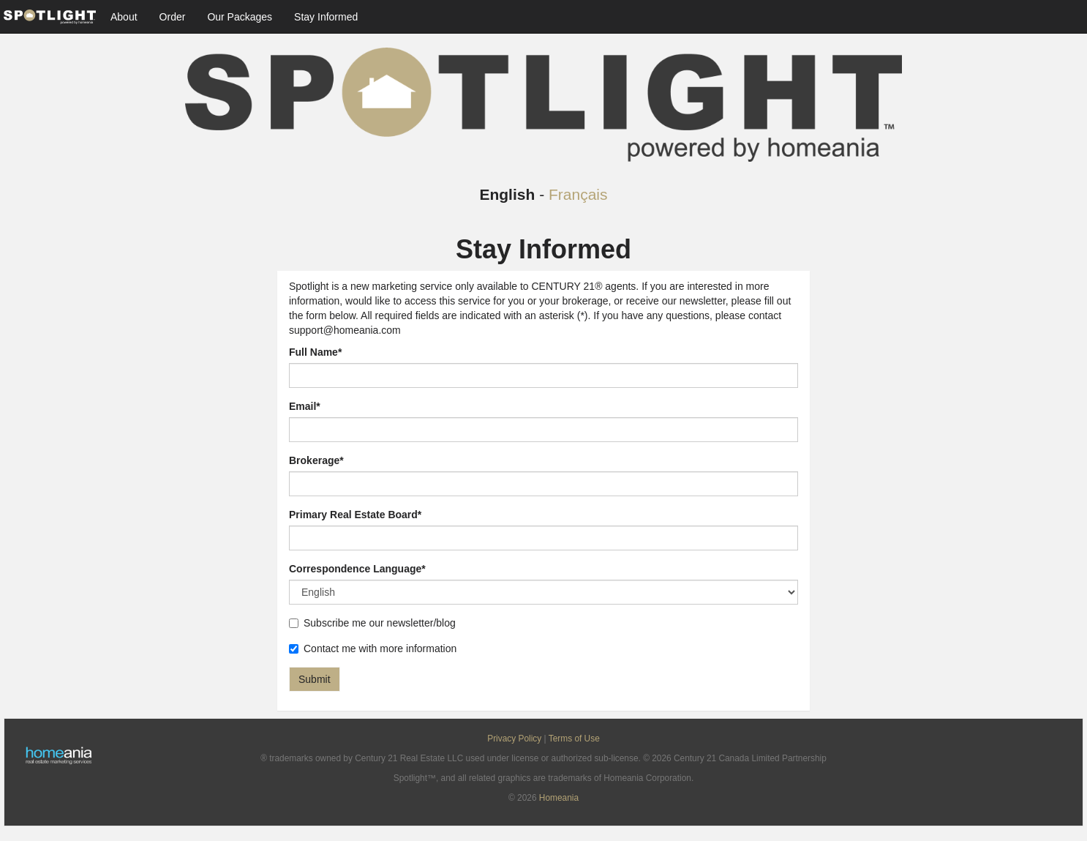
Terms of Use (574, 738)
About (124, 17)
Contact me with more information (372, 648)
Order (172, 17)
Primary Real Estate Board (355, 514)
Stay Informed (326, 17)
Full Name (315, 352)
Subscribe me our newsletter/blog (372, 623)
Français (578, 194)
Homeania (559, 798)
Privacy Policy (514, 738)
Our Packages (239, 17)
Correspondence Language (357, 569)
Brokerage (316, 460)
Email (304, 406)
